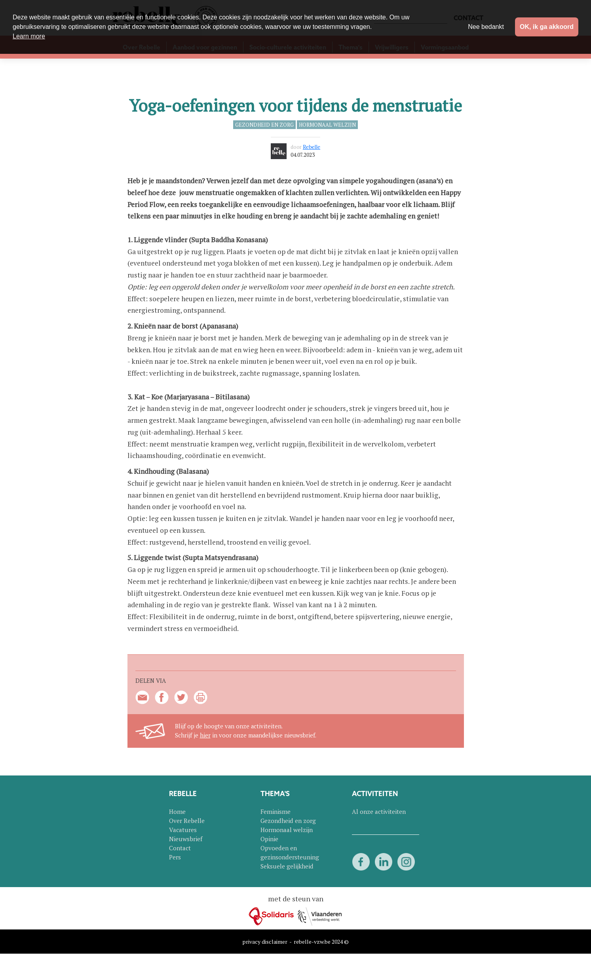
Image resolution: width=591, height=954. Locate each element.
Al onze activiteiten (379, 811)
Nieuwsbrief (185, 839)
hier (205, 735)
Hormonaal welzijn (327, 124)
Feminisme (275, 811)
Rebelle (311, 147)
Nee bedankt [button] (486, 26)
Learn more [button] (29, 36)
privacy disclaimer (264, 941)
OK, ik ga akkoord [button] (547, 26)
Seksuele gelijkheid (287, 866)
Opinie (269, 839)
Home (177, 811)
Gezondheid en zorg (264, 124)
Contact (180, 848)
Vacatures (183, 830)
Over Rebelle (187, 821)
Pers (175, 857)
